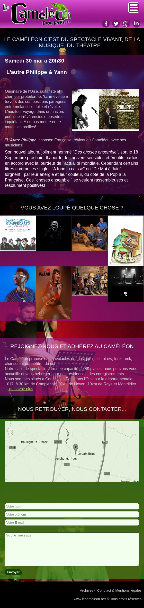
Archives (86, 590)
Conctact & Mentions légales (119, 590)
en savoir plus (21, 389)
